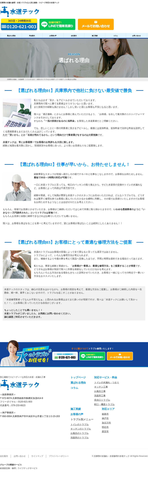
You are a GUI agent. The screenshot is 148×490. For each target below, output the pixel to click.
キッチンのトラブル (81, 429)
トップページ (78, 377)
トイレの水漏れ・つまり (106, 382)
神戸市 (105, 418)
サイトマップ (37, 456)
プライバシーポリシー (59, 456)
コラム (115, 35)
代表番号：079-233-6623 (12, 405)
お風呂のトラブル (80, 433)
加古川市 (106, 423)
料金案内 (32, 35)
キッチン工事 (101, 387)
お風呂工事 (100, 391)
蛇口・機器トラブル (104, 404)
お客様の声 (52, 35)
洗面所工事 (100, 395)
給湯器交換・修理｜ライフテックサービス (19, 468)
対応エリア (108, 409)
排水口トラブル (102, 400)
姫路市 (105, 414)
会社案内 (74, 35)
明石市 (105, 427)
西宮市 (105, 431)
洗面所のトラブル (80, 437)
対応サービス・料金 (105, 377)
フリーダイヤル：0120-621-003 (16, 402)
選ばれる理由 (11, 35)
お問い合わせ (136, 35)
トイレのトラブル (80, 424)
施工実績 (94, 35)
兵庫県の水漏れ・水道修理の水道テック (112, 456)
